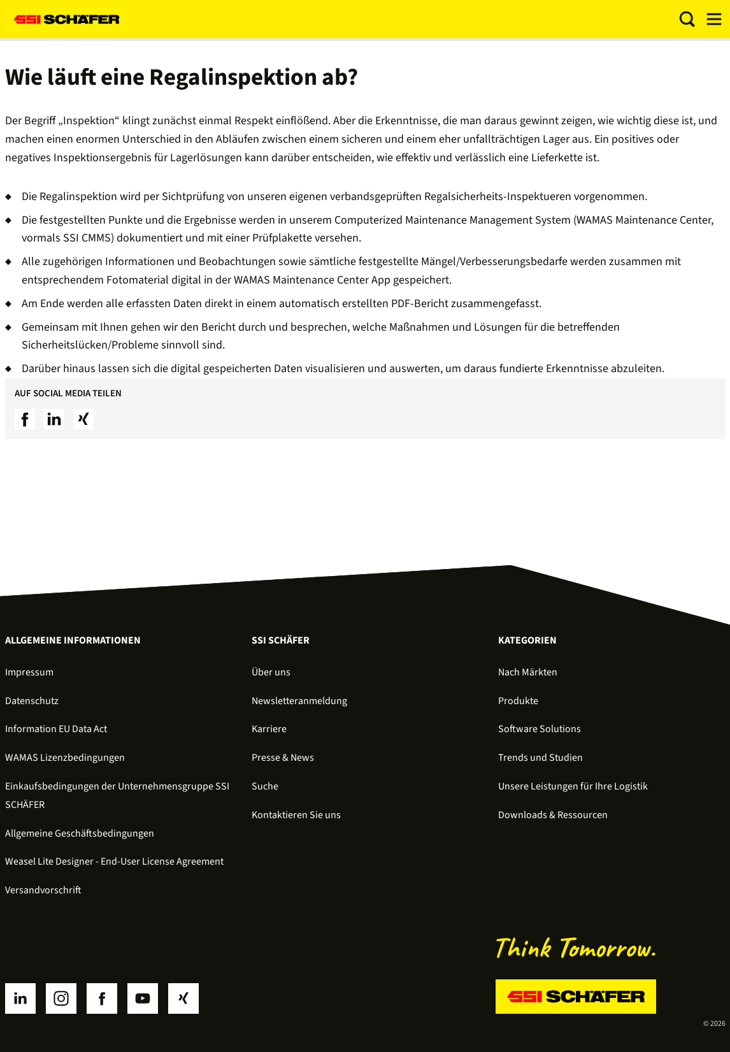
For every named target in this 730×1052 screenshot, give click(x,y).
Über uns (271, 672)
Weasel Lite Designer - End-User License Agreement (114, 861)
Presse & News (283, 758)
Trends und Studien (540, 758)
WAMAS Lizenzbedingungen (65, 758)
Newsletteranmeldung (299, 701)
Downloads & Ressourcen (553, 815)
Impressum (29, 672)
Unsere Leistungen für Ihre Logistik (573, 786)
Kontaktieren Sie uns (296, 815)
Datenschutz (32, 701)
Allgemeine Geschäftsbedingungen (79, 833)
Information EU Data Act (56, 729)
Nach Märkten (527, 672)
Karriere (269, 729)
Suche (265, 786)
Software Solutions (539, 729)
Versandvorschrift (43, 890)
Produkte (518, 701)
